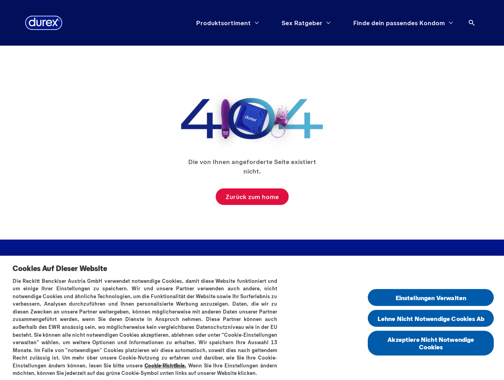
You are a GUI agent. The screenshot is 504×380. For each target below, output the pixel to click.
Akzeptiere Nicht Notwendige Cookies (430, 345)
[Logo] (43, 23)
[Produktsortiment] (223, 23)
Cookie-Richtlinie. (165, 367)
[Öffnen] (472, 23)
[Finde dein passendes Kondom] (399, 23)
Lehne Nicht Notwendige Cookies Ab (431, 320)
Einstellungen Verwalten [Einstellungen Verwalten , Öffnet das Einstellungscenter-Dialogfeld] (431, 299)
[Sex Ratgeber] (302, 23)
